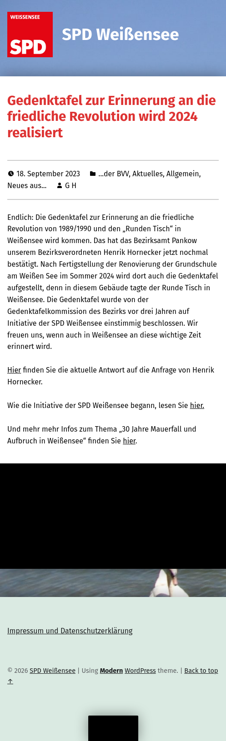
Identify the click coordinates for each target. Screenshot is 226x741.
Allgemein (182, 173)
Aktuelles (147, 173)
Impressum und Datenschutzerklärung (69, 631)
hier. (197, 405)
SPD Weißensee (120, 35)
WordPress (140, 670)
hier (129, 441)
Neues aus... (26, 185)
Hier (14, 370)
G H (70, 185)
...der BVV (114, 173)
